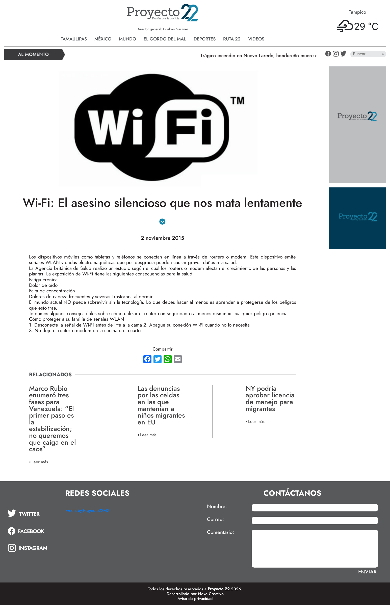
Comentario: (220, 532)
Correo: (215, 519)
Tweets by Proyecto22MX (86, 510)
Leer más (40, 462)
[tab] (32, 513)
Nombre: (217, 506)
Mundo (127, 39)
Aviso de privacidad (195, 598)
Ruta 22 (232, 39)
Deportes (205, 39)
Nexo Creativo (211, 594)
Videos (256, 39)
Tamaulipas (74, 39)
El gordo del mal (165, 39)
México (102, 39)
